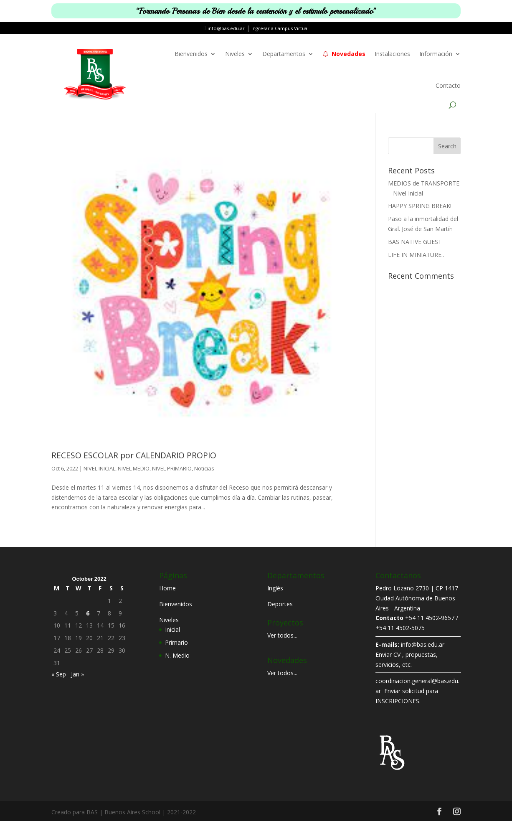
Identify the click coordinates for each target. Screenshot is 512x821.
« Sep (58, 674)
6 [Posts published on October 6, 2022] (87, 613)
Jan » (77, 674)
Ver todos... (282, 635)
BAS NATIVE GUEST (415, 242)
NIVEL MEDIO (134, 468)
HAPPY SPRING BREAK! (419, 206)
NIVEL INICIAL (99, 468)
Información (435, 54)
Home (167, 588)
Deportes (280, 604)
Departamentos (283, 54)
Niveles (235, 54)
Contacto (448, 85)
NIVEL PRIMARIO (172, 468)
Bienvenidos (191, 54)
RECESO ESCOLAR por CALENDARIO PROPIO (133, 455)
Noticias (204, 468)
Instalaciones (392, 54)
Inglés (275, 588)
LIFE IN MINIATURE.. (416, 255)
